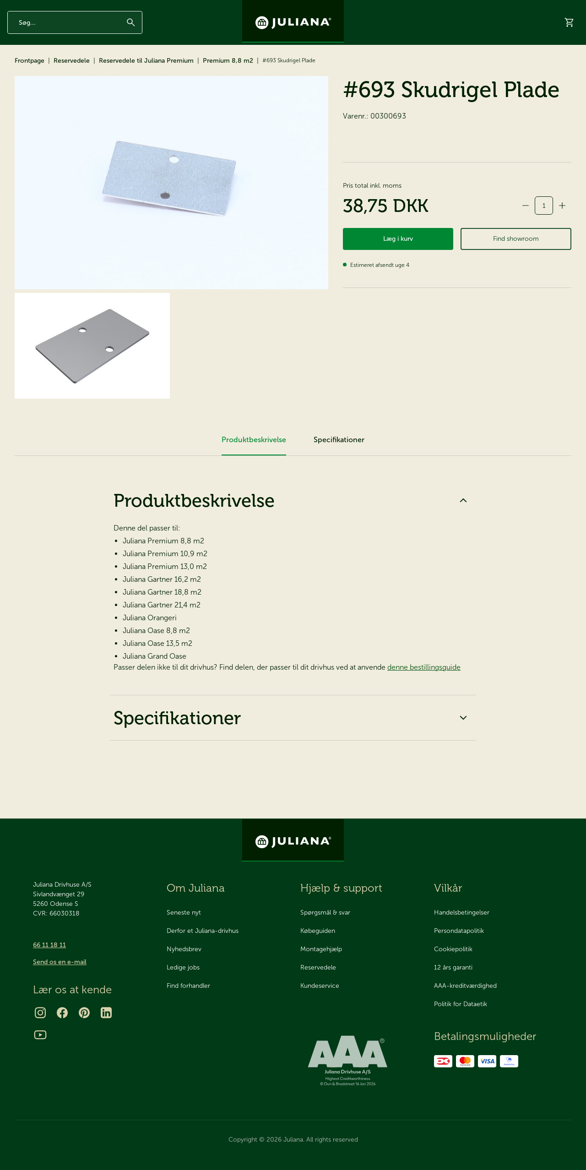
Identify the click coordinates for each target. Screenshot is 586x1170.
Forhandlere (498, 70)
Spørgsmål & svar (325, 913)
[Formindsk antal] (525, 247)
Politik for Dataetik (460, 1004)
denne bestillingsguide (424, 708)
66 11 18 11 (49, 945)
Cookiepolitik (453, 949)
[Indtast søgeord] (75, 38)
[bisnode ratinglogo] (359, 1061)
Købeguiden (317, 931)
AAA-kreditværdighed (465, 986)
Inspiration (444, 8)
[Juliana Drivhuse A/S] (293, 21)
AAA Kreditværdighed (121, 8)
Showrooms (448, 70)
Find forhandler (188, 986)
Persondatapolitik (459, 931)
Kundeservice (319, 986)
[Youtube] (40, 1034)
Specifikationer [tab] (339, 481)
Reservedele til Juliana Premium (146, 102)
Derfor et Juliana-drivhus (203, 931)
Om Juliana (196, 887)
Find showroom (516, 283)
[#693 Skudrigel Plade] (171, 223)
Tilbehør (75, 69)
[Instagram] (40, 1012)
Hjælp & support (555, 70)
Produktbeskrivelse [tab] (254, 481)
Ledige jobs (183, 968)
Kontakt (505, 8)
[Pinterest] (84, 1012)
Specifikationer (293, 759)
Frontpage (29, 102)
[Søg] (131, 38)
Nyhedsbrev (406, 8)
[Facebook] (62, 1012)
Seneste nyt (184, 913)
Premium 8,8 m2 (228, 102)
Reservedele (131, 69)
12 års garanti (23, 8)
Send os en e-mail (60, 962)
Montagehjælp (321, 949)
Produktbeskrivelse (293, 541)
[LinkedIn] (106, 1012)
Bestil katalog (396, 70)
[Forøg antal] (562, 247)
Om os (476, 8)
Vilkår (448, 887)
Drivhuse (25, 69)
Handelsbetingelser (461, 913)
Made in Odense (67, 8)
